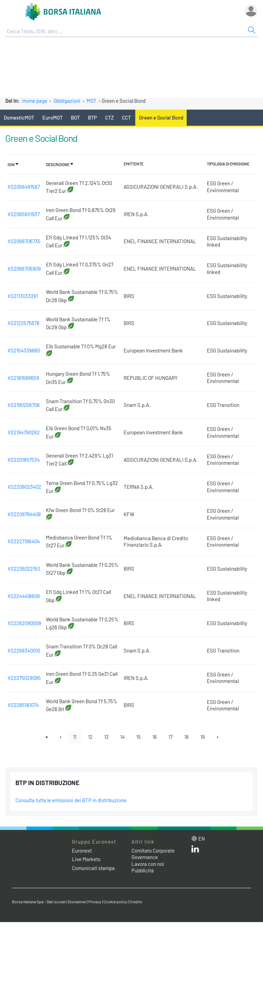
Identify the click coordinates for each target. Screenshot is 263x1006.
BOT (75, 117)
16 (154, 737)
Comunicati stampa (93, 868)
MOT (92, 101)
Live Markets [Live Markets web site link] (86, 859)
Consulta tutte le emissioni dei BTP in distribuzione (70, 800)
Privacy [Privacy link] (94, 901)
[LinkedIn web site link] (195, 850)
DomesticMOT (19, 117)
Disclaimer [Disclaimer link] (77, 901)
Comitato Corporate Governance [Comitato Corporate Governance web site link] (153, 853)
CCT (126, 117)
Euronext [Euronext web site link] (82, 850)
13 (106, 737)
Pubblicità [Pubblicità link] (143, 870)
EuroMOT (52, 117)
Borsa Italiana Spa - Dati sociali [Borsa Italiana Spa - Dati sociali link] (39, 901)
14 (122, 737)
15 (138, 737)
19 (202, 737)
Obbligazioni (66, 101)
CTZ (109, 117)
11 (74, 737)
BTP (92, 117)
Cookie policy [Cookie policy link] (115, 901)
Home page (34, 101)
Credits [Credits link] (135, 901)
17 (170, 737)
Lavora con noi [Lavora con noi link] (148, 864)
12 (90, 737)
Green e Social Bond (161, 117)
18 (186, 737)
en (201, 838)
